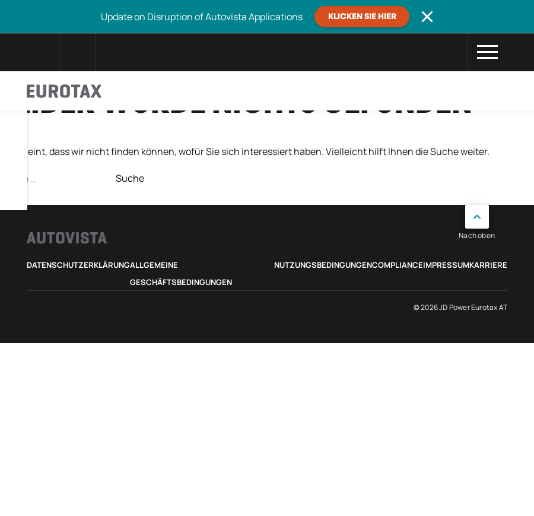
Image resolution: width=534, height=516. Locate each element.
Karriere (488, 264)
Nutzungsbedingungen (323, 264)
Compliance (397, 264)
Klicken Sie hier (362, 16)
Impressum (446, 264)
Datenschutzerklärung (78, 264)
